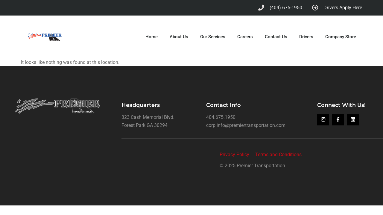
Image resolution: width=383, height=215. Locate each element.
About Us (179, 36)
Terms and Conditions (278, 154)
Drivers (306, 36)
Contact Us (276, 36)
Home (151, 36)
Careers (245, 36)
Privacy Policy (234, 154)
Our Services (212, 36)
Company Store (340, 36)
